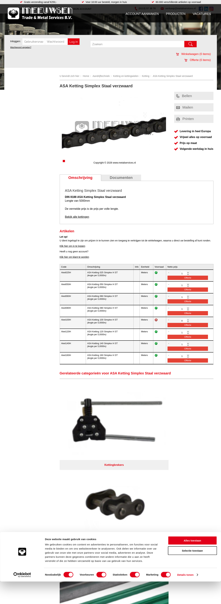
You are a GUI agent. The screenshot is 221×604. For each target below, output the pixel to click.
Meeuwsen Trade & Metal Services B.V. (72, 497)
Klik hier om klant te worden (74, 257)
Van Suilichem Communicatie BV (100, 501)
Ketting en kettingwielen (126, 76)
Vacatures (202, 14)
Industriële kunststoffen (51, 490)
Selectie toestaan (192, 573)
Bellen (184, 96)
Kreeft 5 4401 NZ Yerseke (191, 468)
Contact (13, 483)
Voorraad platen (129, 476)
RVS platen (127, 466)
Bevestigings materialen (51, 469)
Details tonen (185, 597)
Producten (176, 14)
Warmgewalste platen (132, 479)
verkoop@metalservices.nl (192, 475)
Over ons (101, 497)
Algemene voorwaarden (146, 497)
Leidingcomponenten (50, 476)
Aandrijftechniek (101, 76)
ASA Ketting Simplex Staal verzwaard (173, 76)
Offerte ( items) (197, 60)
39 (141, 506)
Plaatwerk (126, 472)
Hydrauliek (126, 490)
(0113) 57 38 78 (186, 471)
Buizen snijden (128, 483)
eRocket (143, 501)
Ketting (146, 76)
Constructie (127, 486)
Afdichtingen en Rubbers (87, 466)
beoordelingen (150, 506)
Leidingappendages (84, 472)
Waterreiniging (81, 486)
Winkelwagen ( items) (193, 54)
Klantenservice (17, 476)
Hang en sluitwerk (83, 469)
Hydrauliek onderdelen (51, 472)
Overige (78, 490)
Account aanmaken (142, 14)
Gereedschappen (83, 483)
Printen (185, 119)
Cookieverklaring (173, 497)
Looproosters (81, 476)
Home (86, 76)
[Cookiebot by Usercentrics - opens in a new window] (22, 597)
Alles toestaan (192, 563)
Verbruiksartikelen (48, 483)
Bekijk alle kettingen (77, 216)
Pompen (78, 479)
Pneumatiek (45, 479)
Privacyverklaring (120, 497)
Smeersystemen (47, 486)
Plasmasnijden (128, 469)
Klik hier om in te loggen (72, 246)
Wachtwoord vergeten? (20, 47)
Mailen (184, 107)
